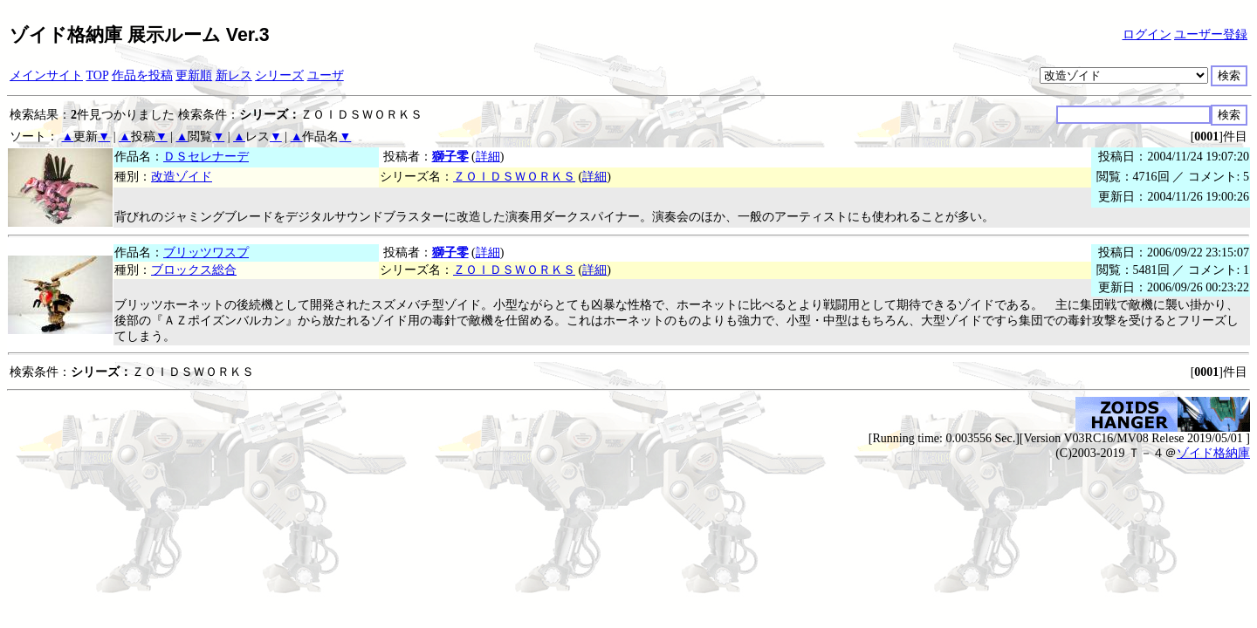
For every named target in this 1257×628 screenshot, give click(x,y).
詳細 (488, 156)
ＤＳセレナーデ (206, 156)
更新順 (193, 75)
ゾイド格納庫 (1213, 453)
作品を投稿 (142, 75)
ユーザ (325, 75)
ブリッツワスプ (206, 252)
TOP (97, 75)
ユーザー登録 (1210, 34)
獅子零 (450, 156)
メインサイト (46, 75)
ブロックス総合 (194, 269)
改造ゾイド (181, 176)
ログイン (1147, 34)
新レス (234, 75)
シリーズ (279, 75)
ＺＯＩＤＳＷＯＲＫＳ (514, 176)
